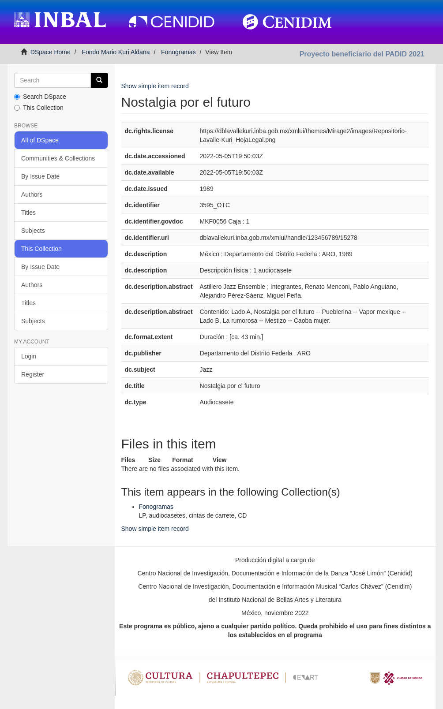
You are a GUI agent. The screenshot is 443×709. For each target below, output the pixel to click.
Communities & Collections (58, 158)
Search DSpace (40, 96)
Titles (28, 212)
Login (28, 356)
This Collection (39, 107)
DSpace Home (50, 52)
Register (32, 374)
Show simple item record (155, 86)
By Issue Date (40, 176)
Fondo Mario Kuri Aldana (116, 52)
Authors (31, 194)
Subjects (33, 230)
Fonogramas (178, 52)
